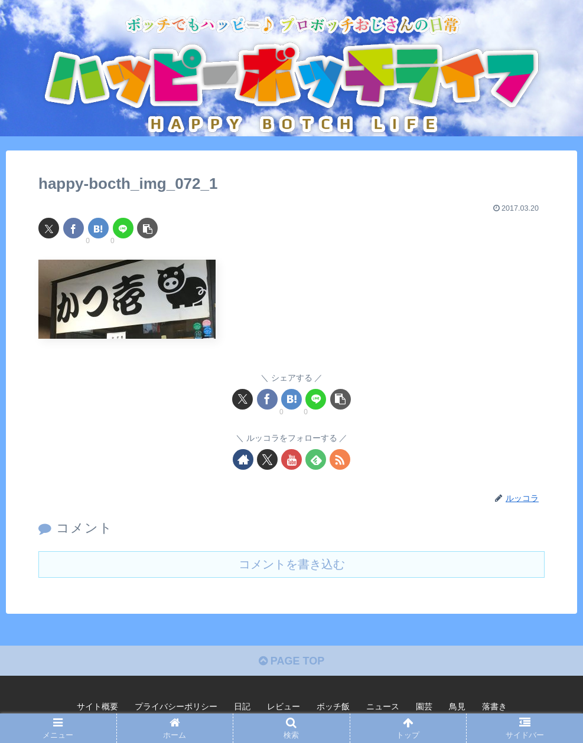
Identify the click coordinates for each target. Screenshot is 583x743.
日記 (242, 706)
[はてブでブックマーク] (98, 228)
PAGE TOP (291, 661)
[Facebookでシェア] (73, 228)
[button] (147, 228)
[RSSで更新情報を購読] (340, 459)
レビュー (283, 706)
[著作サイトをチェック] (243, 459)
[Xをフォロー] (267, 459)
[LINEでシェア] (123, 228)
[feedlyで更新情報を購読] (315, 459)
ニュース (382, 706)
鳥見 (457, 706)
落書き (494, 706)
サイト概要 (97, 706)
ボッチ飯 (333, 706)
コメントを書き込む (292, 564)
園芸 (424, 706)
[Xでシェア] (48, 228)
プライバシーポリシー (176, 706)
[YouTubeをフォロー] (291, 459)
